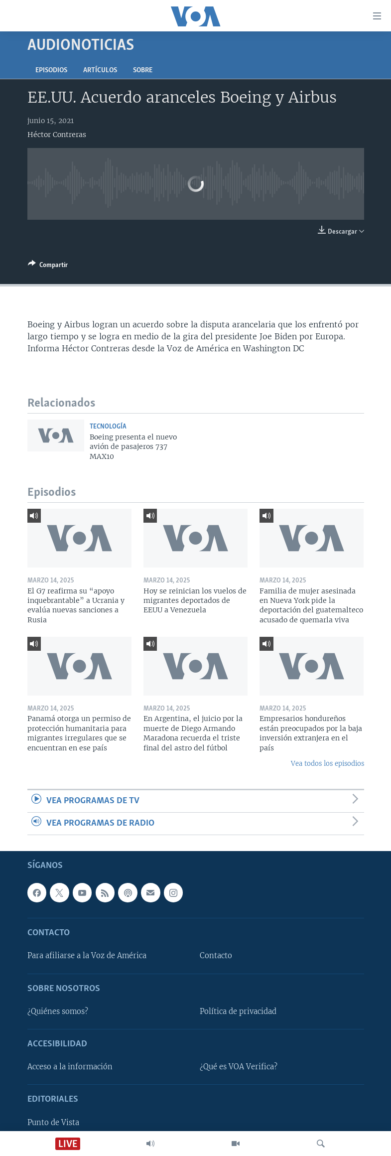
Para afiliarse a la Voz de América (86, 956)
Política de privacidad (238, 1011)
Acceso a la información (70, 1067)
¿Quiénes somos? (57, 1011)
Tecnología (108, 427)
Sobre (142, 70)
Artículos (100, 70)
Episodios (51, 70)
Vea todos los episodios (327, 763)
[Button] (48, 266)
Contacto (216, 956)
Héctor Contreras (56, 134)
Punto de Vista (53, 1122)
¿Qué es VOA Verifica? (238, 1067)
